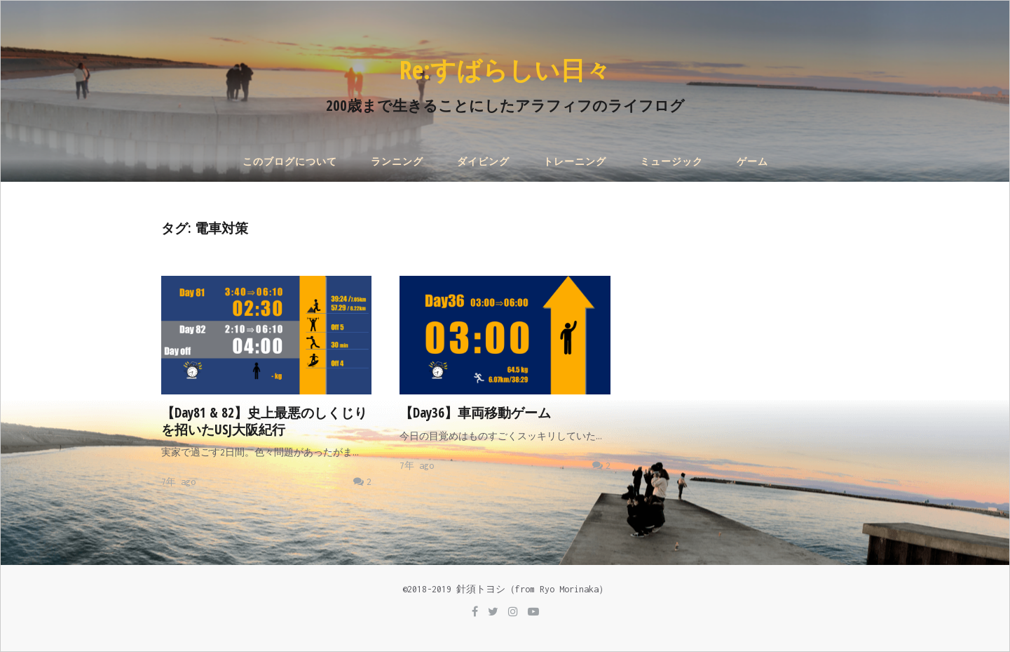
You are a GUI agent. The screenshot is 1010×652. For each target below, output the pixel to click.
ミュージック (671, 162)
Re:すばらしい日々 (505, 70)
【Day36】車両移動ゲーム (475, 413)
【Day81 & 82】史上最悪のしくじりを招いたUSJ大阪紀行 (264, 421)
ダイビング (483, 162)
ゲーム (752, 162)
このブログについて (290, 162)
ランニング (397, 162)
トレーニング (574, 162)
